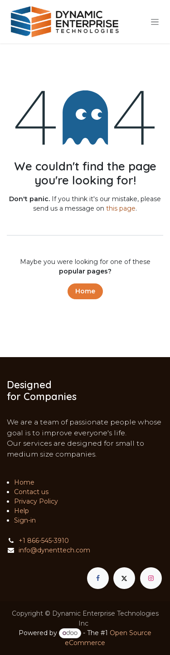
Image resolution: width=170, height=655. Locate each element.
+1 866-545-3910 (44, 541)
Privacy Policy (36, 501)
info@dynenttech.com (54, 550)
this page (121, 208)
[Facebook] (98, 578)
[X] (124, 578)
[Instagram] (151, 578)
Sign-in (25, 520)
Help (21, 511)
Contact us (31, 492)
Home (85, 291)
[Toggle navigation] (154, 21)
